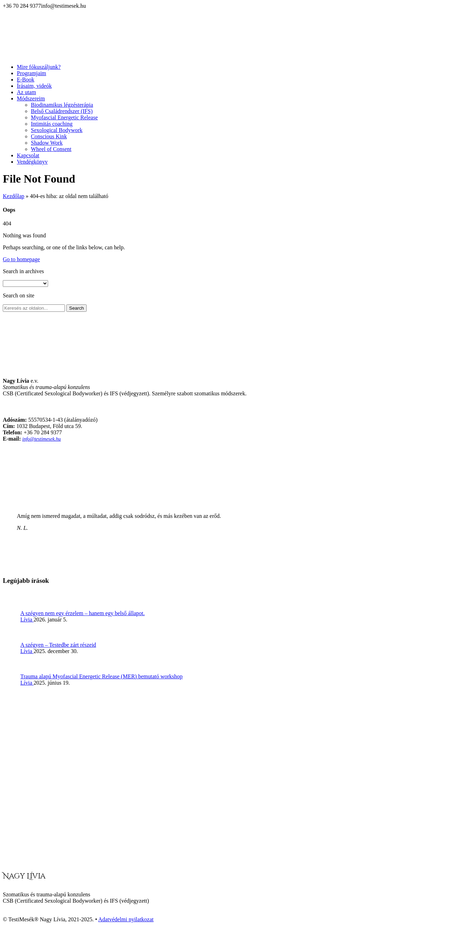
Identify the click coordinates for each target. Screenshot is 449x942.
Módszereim (31, 98)
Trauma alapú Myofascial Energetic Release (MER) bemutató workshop (101, 676)
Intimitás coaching (52, 124)
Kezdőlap (13, 196)
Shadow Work (46, 143)
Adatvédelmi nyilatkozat (126, 919)
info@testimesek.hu (41, 439)
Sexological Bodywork (56, 130)
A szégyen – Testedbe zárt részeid (58, 645)
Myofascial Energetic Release (64, 117)
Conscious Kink (49, 136)
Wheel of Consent (51, 149)
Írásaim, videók (34, 86)
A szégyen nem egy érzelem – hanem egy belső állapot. (82, 613)
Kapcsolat (28, 155)
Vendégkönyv (32, 162)
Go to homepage (21, 259)
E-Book (25, 80)
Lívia (27, 619)
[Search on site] (34, 308)
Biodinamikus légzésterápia (62, 105)
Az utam (26, 92)
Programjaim (31, 73)
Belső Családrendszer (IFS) (62, 111)
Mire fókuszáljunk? (39, 67)
